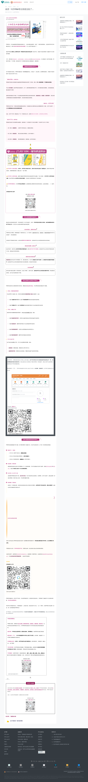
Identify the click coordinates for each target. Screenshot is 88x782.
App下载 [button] (77, 2)
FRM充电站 (21, 766)
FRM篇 (14, 6)
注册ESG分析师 (7, 746)
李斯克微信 (44, 766)
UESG (5, 751)
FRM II (5, 744)
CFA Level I (6, 734)
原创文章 (32, 2)
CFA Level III (7, 739)
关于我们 (40, 734)
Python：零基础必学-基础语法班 (25, 734)
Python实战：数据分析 (23, 739)
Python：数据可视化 (22, 741)
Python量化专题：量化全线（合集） (26, 736)
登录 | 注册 (83, 2)
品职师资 (40, 736)
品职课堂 (55, 766)
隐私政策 (40, 749)
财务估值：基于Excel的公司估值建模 (26, 746)
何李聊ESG (32, 766)
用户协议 (40, 746)
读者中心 (40, 741)
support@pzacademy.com (59, 736)
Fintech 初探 (20, 744)
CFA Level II (6, 736)
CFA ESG (6, 749)
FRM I (5, 741)
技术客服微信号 (57, 741)
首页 (6, 6)
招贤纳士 (40, 744)
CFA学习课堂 (9, 766)
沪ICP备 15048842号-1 (24, 771)
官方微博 (67, 766)
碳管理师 (6, 754)
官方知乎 (79, 766)
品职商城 (26, 2)
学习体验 (70, 2)
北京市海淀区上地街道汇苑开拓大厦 (61, 744)
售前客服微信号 (57, 739)
